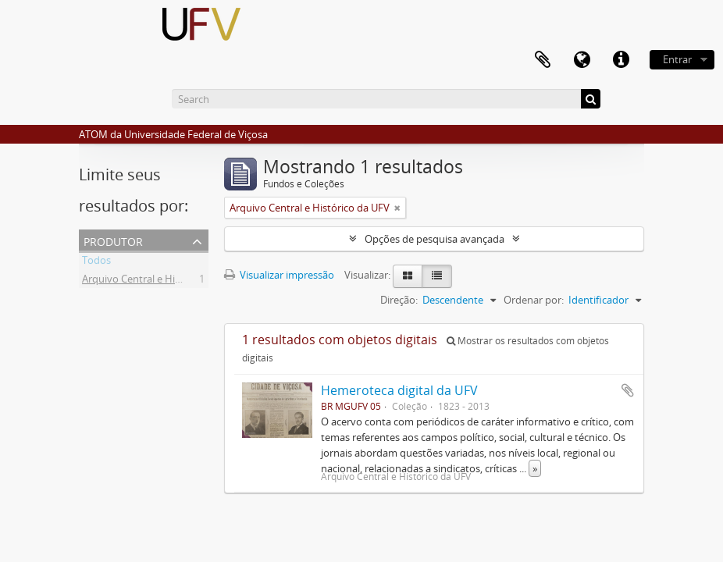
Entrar (677, 59)
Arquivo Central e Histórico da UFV (162, 281)
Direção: (399, 300)
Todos (96, 262)
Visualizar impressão (279, 275)
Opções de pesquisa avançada (434, 239)
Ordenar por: (534, 300)
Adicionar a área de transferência (628, 390)
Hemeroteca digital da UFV (399, 390)
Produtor (113, 240)
